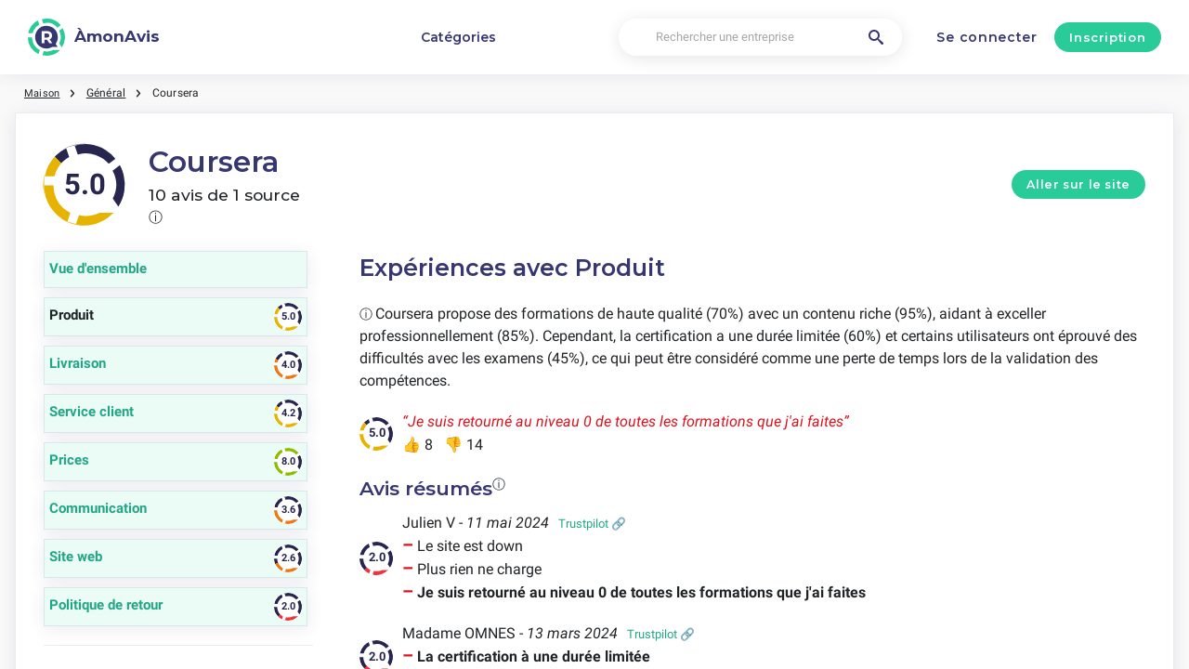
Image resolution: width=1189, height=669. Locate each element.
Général (109, 92)
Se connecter (986, 37)
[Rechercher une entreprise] (760, 38)
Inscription (1107, 37)
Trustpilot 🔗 (592, 524)
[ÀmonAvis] (94, 37)
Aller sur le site (1078, 184)
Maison (43, 92)
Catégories (458, 37)
